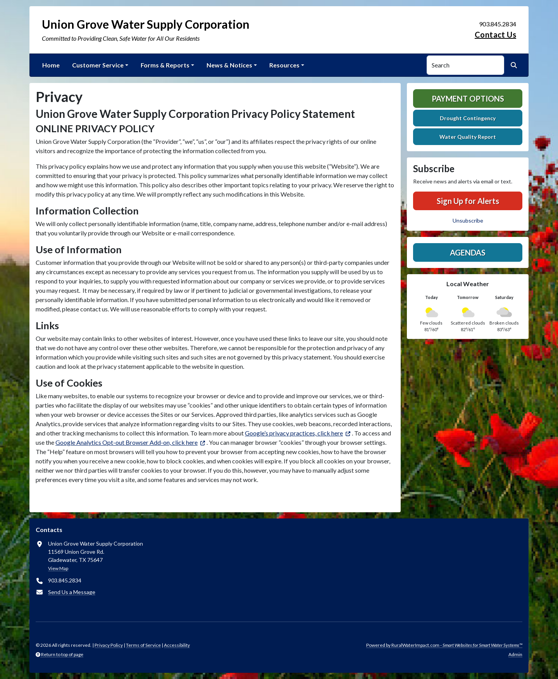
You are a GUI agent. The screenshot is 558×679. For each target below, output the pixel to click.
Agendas (468, 252)
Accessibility (177, 645)
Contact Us (495, 34)
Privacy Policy (109, 645)
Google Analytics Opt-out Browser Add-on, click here (126, 442)
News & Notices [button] (229, 65)
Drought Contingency (468, 118)
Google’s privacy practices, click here (294, 433)
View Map (58, 568)
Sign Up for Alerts (468, 201)
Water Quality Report (467, 136)
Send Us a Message (71, 592)
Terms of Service (143, 645)
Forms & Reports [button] (165, 65)
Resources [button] (284, 65)
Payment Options (468, 98)
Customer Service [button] (98, 65)
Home (51, 65)
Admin (515, 654)
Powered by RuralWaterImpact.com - (444, 645)
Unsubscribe (468, 220)
